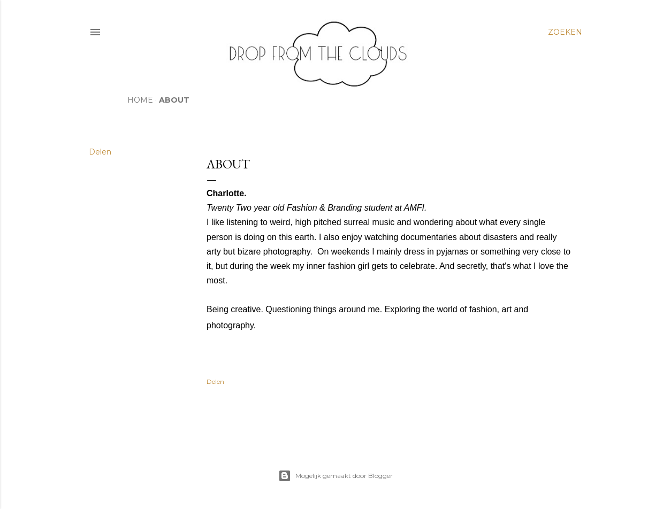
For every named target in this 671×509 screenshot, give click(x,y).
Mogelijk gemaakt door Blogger (335, 475)
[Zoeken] (565, 32)
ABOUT (174, 100)
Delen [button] (100, 152)
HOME (140, 100)
